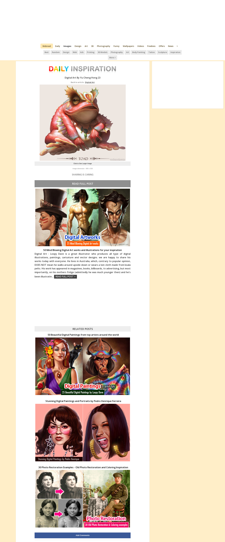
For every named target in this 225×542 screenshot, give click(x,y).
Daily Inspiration (103, 537)
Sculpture (156, 51)
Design (78, 46)
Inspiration (169, 51)
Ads (77, 51)
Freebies (151, 46)
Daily (57, 46)
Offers (162, 46)
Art (86, 46)
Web (71, 51)
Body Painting (133, 51)
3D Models (98, 51)
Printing (86, 51)
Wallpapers (128, 46)
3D (92, 46)
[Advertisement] (112, 21)
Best (44, 51)
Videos (140, 46)
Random (52, 51)
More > (180, 51)
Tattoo (145, 51)
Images (67, 46)
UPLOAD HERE (57, 537)
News (170, 46)
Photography (103, 46)
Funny (117, 46)
